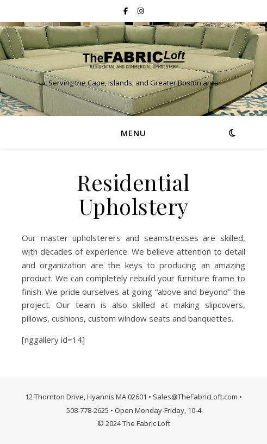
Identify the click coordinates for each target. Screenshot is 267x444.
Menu (133, 132)
